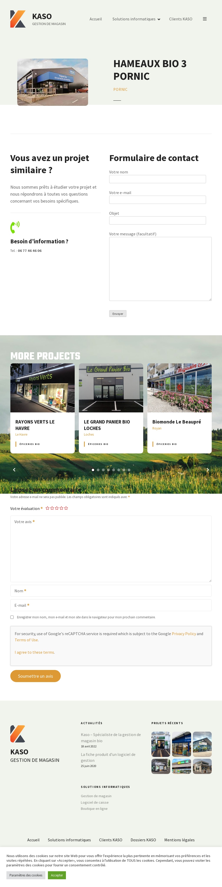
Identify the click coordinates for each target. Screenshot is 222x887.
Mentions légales (179, 839)
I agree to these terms (34, 652)
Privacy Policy (184, 633)
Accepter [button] (57, 875)
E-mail (20, 606)
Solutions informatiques (134, 19)
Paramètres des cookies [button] (26, 875)
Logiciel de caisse (95, 802)
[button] (14, 470)
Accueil (96, 19)
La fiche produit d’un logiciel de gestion (108, 757)
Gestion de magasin (96, 796)
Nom (19, 591)
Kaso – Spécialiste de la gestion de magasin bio (111, 737)
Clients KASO (180, 19)
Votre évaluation (26, 508)
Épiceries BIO (30, 444)
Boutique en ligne (94, 808)
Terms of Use (26, 639)
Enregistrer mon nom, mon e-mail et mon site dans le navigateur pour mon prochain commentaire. (86, 617)
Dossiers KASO (143, 839)
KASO (42, 16)
